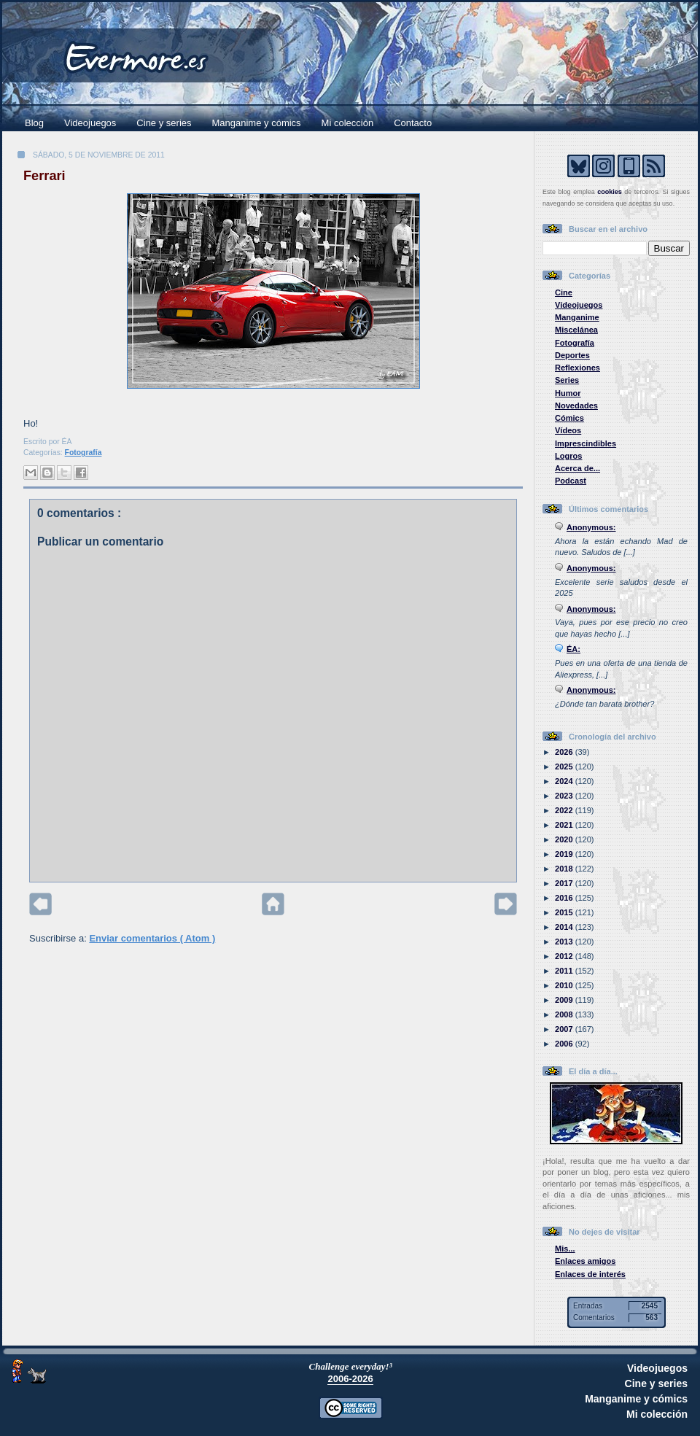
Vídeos (568, 430)
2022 (565, 810)
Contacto (413, 122)
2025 (565, 766)
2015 (565, 912)
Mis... (565, 1248)
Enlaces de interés (590, 1274)
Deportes (572, 355)
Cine (563, 292)
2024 (565, 781)
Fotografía (83, 453)
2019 (565, 854)
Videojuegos (90, 122)
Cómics (569, 418)
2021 (565, 824)
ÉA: (573, 649)
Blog (34, 122)
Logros (568, 455)
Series (567, 380)
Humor (568, 393)
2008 (565, 1014)
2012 (565, 956)
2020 (565, 839)
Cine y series (163, 122)
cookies (609, 191)
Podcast (570, 480)
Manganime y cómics (256, 122)
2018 (565, 868)
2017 (565, 883)
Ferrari (44, 175)
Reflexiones (577, 367)
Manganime (577, 317)
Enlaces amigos (585, 1261)
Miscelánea (576, 329)
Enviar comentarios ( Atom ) (152, 938)
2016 (565, 897)
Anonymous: (591, 527)
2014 (565, 927)
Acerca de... (577, 468)
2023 (565, 795)
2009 (565, 1000)
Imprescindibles (585, 443)
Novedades (576, 405)
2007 (565, 1029)
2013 (565, 941)
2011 (565, 970)
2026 (565, 752)
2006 (565, 1043)
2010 (565, 985)
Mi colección (348, 122)
